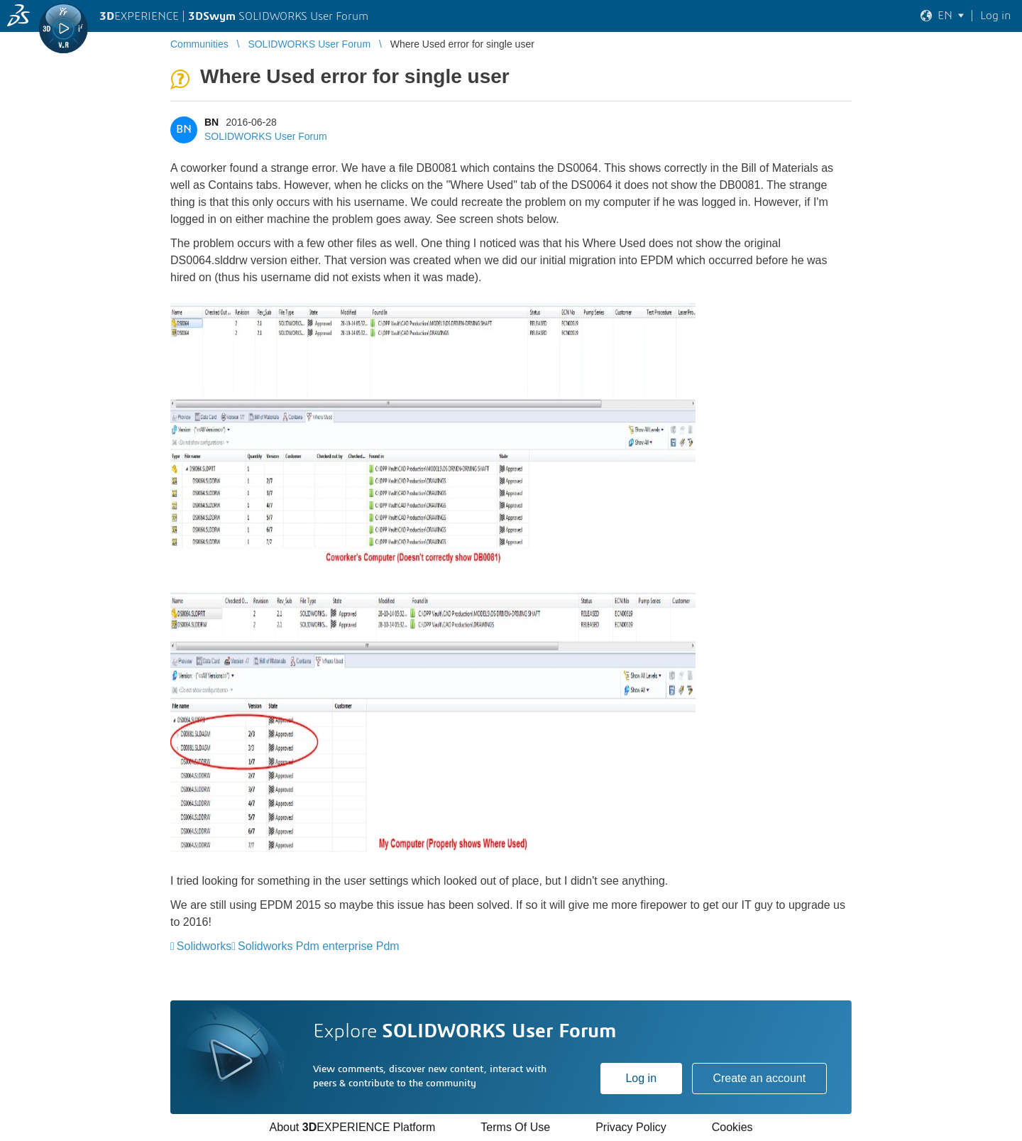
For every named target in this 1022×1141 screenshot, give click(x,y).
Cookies (732, 1127)
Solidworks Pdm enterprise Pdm (319, 946)
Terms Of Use (515, 1127)
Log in (640, 1078)
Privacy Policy (630, 1127)
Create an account (759, 1078)
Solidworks (204, 946)
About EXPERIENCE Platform (352, 1127)
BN (211, 122)
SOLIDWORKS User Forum (265, 136)
